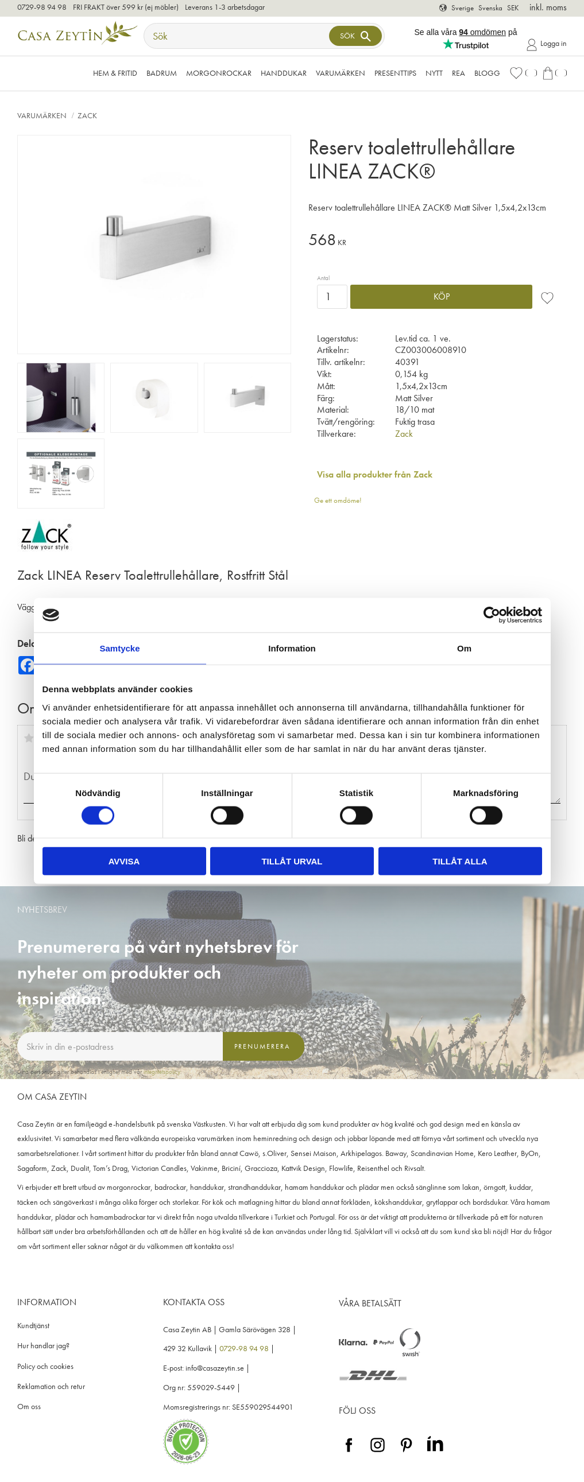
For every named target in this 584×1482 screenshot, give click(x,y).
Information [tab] (292, 648)
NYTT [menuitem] (434, 73)
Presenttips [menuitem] (395, 73)
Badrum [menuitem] (161, 73)
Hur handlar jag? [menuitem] (43, 1346)
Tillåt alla (459, 861)
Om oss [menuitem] (29, 1406)
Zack (404, 434)
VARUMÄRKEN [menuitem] (340, 73)
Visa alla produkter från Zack (374, 474)
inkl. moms (548, 7)
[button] (523, 73)
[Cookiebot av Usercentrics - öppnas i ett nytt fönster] (492, 615)
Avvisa (124, 861)
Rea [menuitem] (458, 73)
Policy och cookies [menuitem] (45, 1366)
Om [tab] (464, 648)
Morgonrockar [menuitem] (219, 73)
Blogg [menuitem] (487, 73)
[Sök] (355, 36)
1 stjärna (29, 738)
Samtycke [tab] (119, 648)
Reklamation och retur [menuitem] (51, 1386)
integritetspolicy (162, 1072)
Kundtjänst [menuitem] (33, 1325)
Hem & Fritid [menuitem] (115, 73)
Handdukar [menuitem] (284, 73)
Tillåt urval (291, 861)
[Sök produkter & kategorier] (237, 36)
